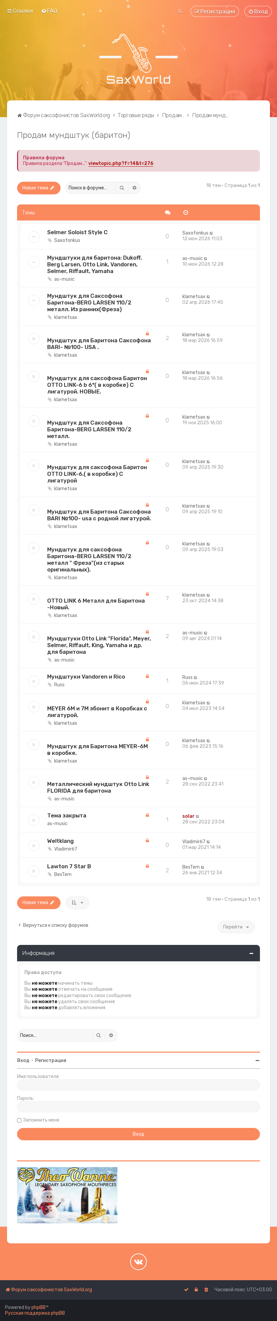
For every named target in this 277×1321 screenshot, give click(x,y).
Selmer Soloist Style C (77, 232)
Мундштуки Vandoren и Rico (86, 676)
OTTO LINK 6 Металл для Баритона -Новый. (96, 604)
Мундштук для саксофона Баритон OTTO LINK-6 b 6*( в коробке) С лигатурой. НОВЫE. (97, 385)
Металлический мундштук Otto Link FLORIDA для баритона (98, 787)
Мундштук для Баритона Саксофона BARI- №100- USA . (99, 343)
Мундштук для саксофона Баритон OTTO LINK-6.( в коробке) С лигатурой (97, 474)
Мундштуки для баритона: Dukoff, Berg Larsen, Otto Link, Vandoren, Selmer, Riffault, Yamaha (94, 264)
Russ (59, 685)
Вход (23, 1060)
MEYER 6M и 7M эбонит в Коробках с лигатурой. (97, 711)
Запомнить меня (41, 1120)
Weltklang (60, 841)
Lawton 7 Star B (69, 866)
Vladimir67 (65, 849)
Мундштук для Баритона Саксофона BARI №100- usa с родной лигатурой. (99, 515)
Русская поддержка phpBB (35, 1313)
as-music (64, 279)
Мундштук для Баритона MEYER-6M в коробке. (97, 749)
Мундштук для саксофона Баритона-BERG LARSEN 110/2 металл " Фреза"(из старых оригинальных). (89, 559)
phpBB (38, 1307)
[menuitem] (49, 11)
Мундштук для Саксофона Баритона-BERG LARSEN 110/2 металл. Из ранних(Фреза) (89, 302)
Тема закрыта (66, 815)
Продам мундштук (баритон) (73, 135)
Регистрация (50, 1060)
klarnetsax (65, 317)
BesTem (63, 874)
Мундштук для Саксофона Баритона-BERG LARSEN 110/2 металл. (89, 429)
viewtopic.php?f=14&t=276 (120, 163)
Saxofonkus (67, 240)
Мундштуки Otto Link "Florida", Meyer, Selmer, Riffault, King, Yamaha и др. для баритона (99, 645)
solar (188, 816)
